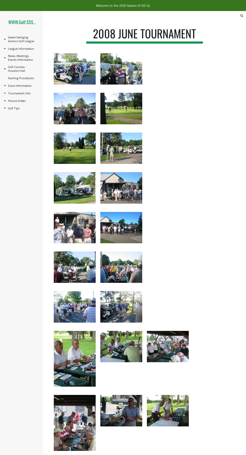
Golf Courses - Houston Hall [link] (17, 69)
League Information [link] (21, 49)
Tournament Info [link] (19, 93)
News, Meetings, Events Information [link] (20, 58)
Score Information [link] (20, 86)
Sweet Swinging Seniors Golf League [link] (21, 39)
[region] (123, 5)
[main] (144, 35)
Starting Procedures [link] (21, 78)
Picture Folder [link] (17, 101)
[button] (242, 16)
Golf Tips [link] (14, 108)
